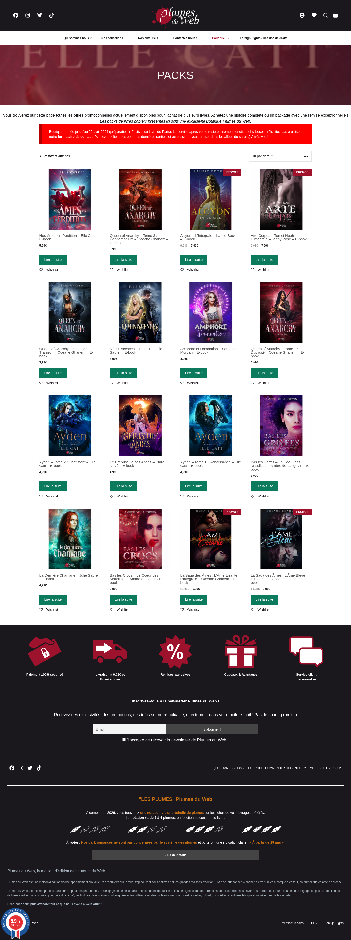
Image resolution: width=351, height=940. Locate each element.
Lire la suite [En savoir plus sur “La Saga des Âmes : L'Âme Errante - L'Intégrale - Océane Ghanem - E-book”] (194, 599)
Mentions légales (293, 923)
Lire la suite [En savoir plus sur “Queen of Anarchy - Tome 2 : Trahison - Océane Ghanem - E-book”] (53, 373)
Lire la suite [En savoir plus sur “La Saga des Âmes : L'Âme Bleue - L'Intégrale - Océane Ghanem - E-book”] (264, 599)
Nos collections (117, 38)
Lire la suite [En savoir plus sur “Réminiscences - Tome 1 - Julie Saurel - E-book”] (123, 373)
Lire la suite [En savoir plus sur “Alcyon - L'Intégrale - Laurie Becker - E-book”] (194, 260)
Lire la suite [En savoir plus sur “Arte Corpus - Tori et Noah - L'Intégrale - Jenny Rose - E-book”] (264, 260)
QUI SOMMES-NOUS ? (229, 768)
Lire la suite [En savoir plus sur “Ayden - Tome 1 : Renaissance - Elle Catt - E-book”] (194, 486)
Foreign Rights (334, 923)
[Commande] (280, 156)
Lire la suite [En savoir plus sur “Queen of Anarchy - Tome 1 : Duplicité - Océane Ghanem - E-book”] (264, 373)
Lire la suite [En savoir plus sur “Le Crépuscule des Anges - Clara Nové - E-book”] (123, 486)
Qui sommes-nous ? (78, 38)
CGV (314, 923)
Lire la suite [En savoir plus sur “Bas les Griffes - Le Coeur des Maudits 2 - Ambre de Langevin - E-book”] (264, 486)
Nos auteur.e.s (153, 38)
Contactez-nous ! (190, 38)
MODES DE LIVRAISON (326, 768)
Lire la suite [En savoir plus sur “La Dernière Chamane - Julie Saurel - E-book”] (53, 599)
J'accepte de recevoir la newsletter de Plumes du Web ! (175, 740)
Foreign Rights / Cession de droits (263, 38)
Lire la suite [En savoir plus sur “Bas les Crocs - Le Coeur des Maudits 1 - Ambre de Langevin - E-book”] (123, 599)
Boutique (223, 38)
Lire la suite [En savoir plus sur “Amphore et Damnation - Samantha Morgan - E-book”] (194, 373)
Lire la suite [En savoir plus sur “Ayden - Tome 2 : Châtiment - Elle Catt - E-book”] (53, 486)
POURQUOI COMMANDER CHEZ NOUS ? (277, 768)
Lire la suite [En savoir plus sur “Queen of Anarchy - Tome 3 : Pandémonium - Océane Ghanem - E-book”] (123, 260)
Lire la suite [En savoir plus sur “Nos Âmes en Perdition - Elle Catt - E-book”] (53, 260)
